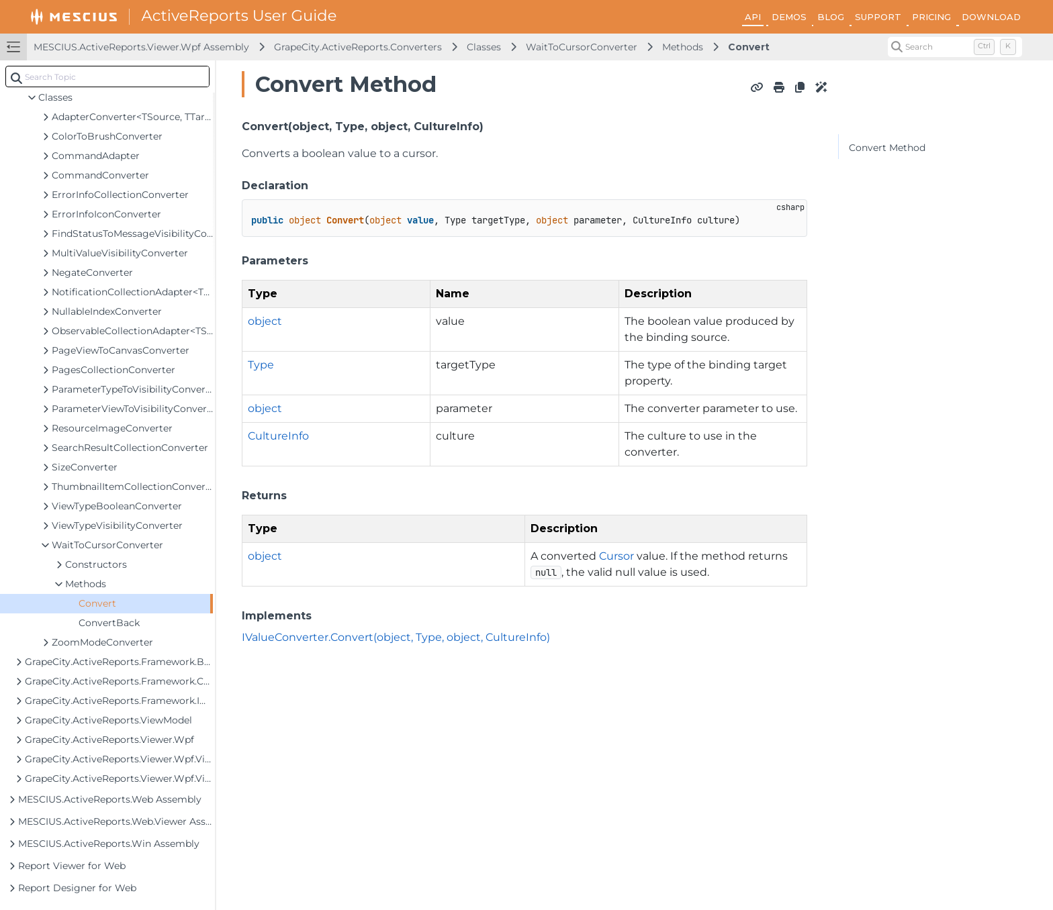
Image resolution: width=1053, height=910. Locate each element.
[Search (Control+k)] (955, 47)
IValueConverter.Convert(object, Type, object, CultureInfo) (396, 637)
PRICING (931, 16)
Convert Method (887, 148)
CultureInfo (278, 435)
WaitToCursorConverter (581, 47)
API (753, 16)
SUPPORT (878, 16)
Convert (749, 47)
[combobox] (107, 76)
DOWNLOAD (991, 16)
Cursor (616, 556)
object (265, 321)
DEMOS (789, 16)
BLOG (830, 16)
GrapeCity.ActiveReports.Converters (358, 47)
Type (261, 364)
